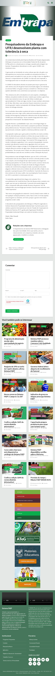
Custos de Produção (9, 356)
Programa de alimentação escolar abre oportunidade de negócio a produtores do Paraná (14, 342)
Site (36, 290)
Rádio (6, 384)
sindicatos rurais (9, 622)
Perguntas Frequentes (9, 639)
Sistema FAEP (15, 615)
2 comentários (21, 455)
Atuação (33, 326)
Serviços (8, 40)
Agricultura (8, 326)
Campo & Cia (13, 381)
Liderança (7, 411)
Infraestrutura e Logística (38, 413)
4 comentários (18, 372)
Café (38, 326)
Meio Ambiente (15, 411)
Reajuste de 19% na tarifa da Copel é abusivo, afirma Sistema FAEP (14, 369)
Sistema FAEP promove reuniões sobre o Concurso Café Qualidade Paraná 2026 (40, 342)
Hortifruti (34, 411)
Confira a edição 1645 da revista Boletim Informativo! (13, 424)
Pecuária (18, 356)
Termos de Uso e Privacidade (11, 660)
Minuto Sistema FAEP (36, 416)
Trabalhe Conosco (8, 657)
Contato (5, 643)
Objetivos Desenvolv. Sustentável (12, 653)
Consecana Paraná (34, 643)
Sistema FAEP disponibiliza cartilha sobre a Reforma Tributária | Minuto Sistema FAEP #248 (38, 454)
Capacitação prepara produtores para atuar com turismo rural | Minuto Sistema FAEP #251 (39, 426)
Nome (7, 290)
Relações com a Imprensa (12, 55)
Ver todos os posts (18, 239)
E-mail (22, 290)
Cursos (19, 381)
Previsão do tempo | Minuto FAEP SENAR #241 (41, 479)
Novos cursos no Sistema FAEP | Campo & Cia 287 (13, 395)
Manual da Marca (7, 646)
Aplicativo (5, 650)
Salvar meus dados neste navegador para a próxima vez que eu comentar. (24, 296)
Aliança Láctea (33, 639)
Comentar (33, 55)
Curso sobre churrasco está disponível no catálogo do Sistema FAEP (14, 452)
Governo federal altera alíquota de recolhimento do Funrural (40, 369)
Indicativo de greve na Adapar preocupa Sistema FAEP (40, 396)
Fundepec (32, 650)
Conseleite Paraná (34, 646)
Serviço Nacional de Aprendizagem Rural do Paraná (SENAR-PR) (13, 619)
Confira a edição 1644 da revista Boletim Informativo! (13, 480)
